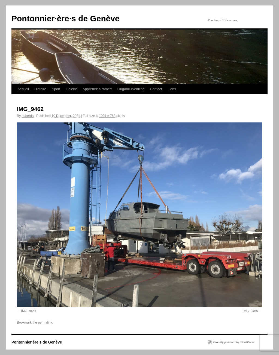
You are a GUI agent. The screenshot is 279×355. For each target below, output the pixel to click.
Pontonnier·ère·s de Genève (65, 18)
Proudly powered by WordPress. (234, 342)
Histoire (40, 89)
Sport (56, 89)
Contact (156, 89)
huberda (28, 116)
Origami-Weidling (130, 89)
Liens (172, 89)
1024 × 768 (107, 116)
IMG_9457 (28, 311)
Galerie (71, 89)
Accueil (23, 89)
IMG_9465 (250, 311)
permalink (45, 322)
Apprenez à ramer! (97, 89)
